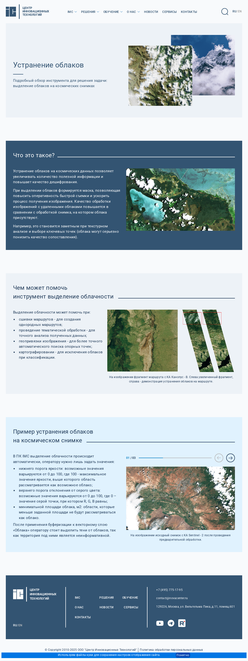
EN (240, 11)
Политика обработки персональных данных (171, 650)
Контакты (189, 12)
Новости (151, 12)
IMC (70, 12)
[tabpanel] (180, 504)
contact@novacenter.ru (172, 598)
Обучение (111, 12)
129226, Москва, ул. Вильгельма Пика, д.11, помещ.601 (195, 606)
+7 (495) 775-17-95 (169, 590)
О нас (131, 12)
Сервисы (169, 12)
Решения (88, 12)
